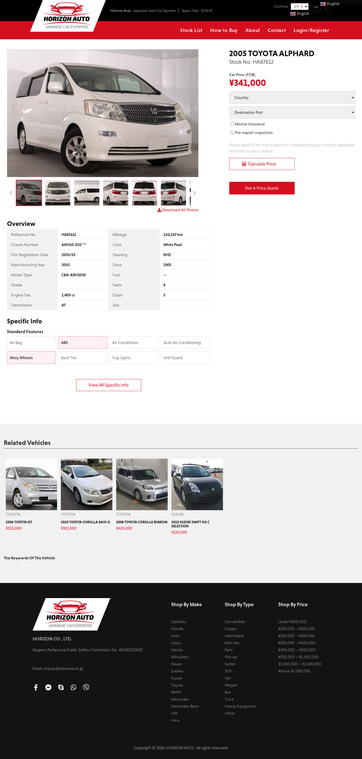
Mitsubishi (179, 657)
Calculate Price (262, 163)
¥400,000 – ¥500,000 (296, 650)
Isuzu (175, 636)
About (252, 30)
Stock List (191, 30)
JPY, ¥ (298, 7)
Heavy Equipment (240, 706)
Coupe (231, 629)
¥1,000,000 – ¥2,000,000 (299, 664)
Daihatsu (178, 621)
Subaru (177, 671)
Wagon (231, 685)
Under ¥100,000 (292, 621)
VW (174, 713)
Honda (177, 629)
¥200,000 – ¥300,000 (296, 636)
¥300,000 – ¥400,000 (296, 643)
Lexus (176, 643)
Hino (175, 720)
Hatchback (234, 636)
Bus (228, 692)
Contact (277, 30)
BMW (176, 692)
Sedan (230, 664)
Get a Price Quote (262, 188)
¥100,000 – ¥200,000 (296, 629)
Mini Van (232, 643)
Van (228, 678)
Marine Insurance (250, 124)
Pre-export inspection (254, 132)
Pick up (231, 657)
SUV (228, 671)
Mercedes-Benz (185, 706)
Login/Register (311, 30)
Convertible (235, 621)
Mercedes (180, 699)
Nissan (176, 664)
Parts (229, 650)
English (299, 14)
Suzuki (176, 678)
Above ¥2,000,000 (294, 671)
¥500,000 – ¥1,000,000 (298, 657)
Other (230, 713)
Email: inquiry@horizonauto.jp (58, 668)
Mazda (177, 650)
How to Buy (224, 30)
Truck (229, 699)
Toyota (177, 685)
